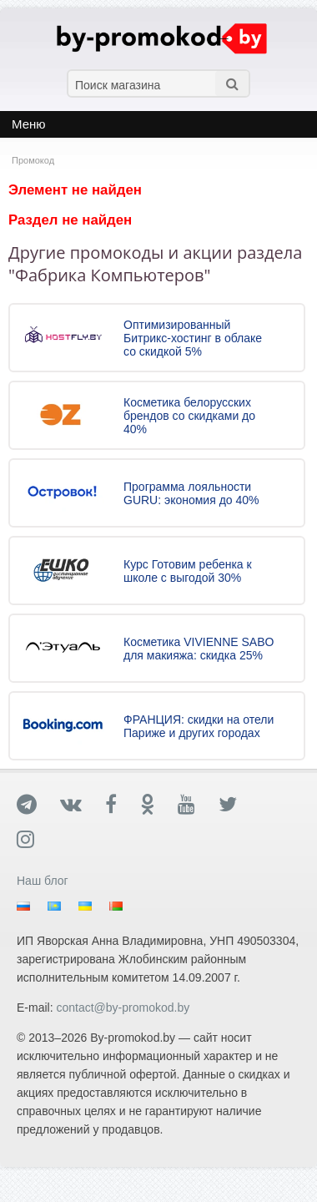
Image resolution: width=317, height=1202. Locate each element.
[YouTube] (198, 804)
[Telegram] (38, 804)
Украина (88, 907)
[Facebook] (122, 804)
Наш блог (42, 880)
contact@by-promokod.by (122, 1007)
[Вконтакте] (82, 804)
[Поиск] (232, 83)
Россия (27, 907)
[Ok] (159, 804)
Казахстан (58, 907)
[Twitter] (239, 804)
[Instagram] (37, 839)
